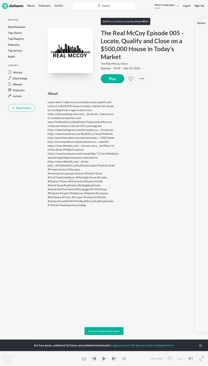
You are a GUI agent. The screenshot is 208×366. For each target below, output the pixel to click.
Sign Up (199, 5)
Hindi (157, 8)
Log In (186, 5)
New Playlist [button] (21, 107)
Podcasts (44, 5)
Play (112, 79)
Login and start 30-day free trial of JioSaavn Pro (142, 345)
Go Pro (58, 5)
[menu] (166, 6)
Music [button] (31, 5)
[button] (141, 78)
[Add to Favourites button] (130, 78)
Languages (165, 4)
